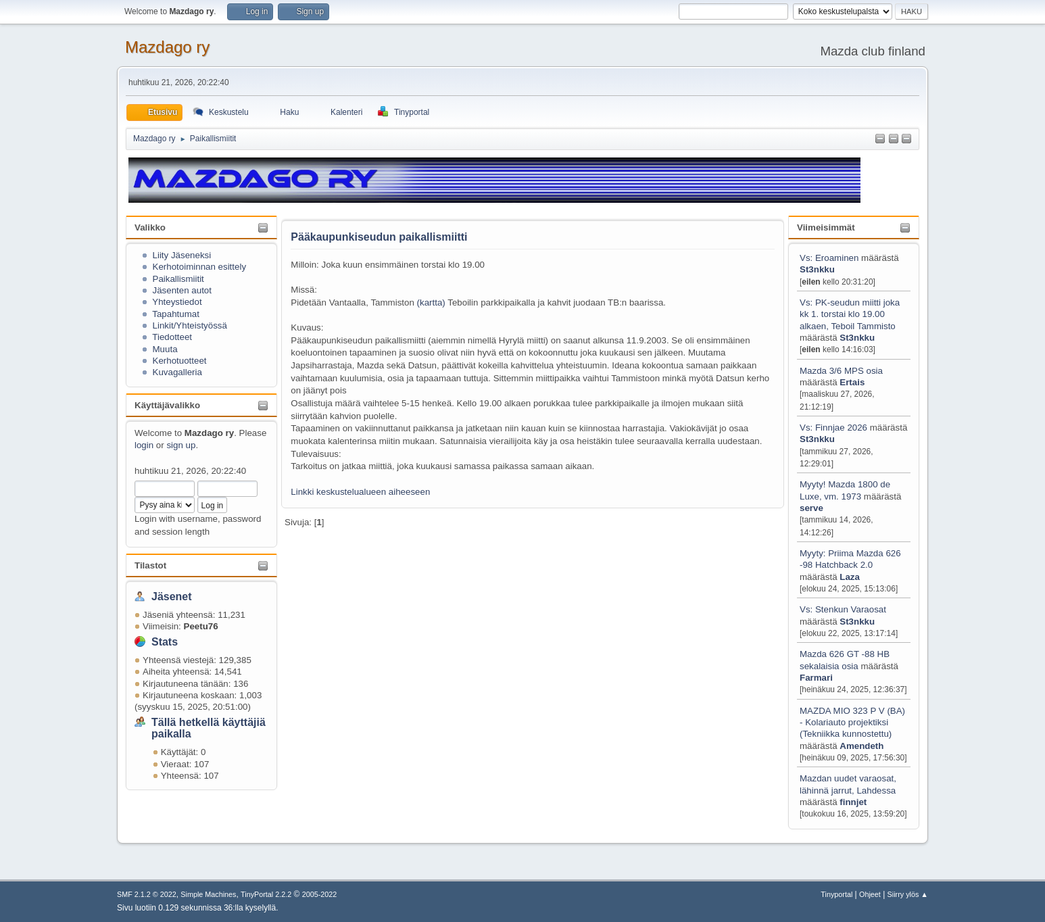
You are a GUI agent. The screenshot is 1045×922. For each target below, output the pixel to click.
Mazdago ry (167, 47)
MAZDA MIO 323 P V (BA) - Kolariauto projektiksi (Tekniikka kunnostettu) (852, 722)
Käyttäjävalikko (167, 405)
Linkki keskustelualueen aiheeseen (360, 492)
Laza (850, 577)
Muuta (165, 349)
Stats (164, 642)
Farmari (816, 678)
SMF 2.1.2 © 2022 (146, 894)
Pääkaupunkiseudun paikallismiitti (379, 237)
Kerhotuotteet (180, 361)
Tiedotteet (172, 337)
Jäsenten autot (182, 290)
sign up (180, 445)
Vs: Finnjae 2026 (833, 427)
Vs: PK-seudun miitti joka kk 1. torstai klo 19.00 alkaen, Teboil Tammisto (850, 314)
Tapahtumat (175, 314)
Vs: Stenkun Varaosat (843, 609)
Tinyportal (836, 894)
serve (811, 508)
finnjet (853, 802)
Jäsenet (171, 596)
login (144, 445)
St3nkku (817, 269)
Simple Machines (208, 894)
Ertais (852, 382)
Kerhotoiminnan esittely (200, 267)
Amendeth (861, 746)
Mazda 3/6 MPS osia (841, 371)
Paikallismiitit (178, 279)
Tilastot (150, 565)
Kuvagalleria (177, 372)
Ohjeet (870, 894)
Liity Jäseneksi (182, 255)
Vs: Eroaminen (829, 258)
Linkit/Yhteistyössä (190, 325)
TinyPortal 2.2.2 (266, 894)
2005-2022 (319, 894)
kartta (431, 302)
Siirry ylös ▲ (908, 894)
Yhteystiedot (176, 302)
